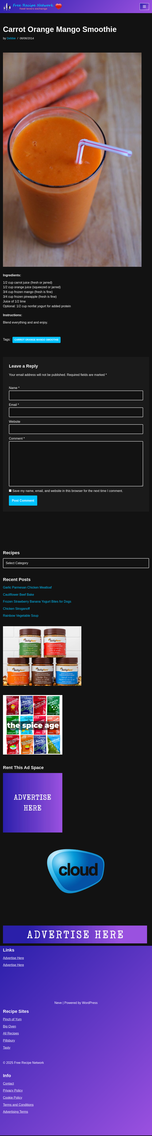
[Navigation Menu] (144, 6)
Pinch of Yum (12, 1020)
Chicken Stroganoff (16, 609)
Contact (8, 1084)
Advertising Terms (15, 1112)
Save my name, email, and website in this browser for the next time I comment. (67, 491)
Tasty (6, 1048)
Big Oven (9, 1027)
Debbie (11, 38)
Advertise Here (13, 958)
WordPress (90, 1003)
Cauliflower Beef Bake (18, 595)
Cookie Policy (12, 1098)
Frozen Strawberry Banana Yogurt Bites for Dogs (37, 602)
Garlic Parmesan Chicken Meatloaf (27, 588)
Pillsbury (9, 1041)
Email (14, 405)
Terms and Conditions (18, 1105)
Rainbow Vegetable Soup (21, 616)
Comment (17, 438)
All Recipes (11, 1034)
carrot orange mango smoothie (36, 340)
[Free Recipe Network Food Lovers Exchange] (32, 6)
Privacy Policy (13, 1091)
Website (14, 421)
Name (14, 388)
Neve (58, 1003)
